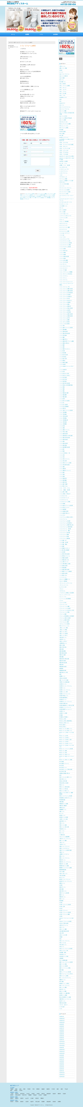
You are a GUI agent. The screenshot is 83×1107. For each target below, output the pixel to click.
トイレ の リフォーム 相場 (65, 244)
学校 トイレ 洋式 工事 (64, 827)
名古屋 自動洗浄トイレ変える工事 (66, 705)
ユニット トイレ (62, 596)
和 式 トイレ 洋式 (63, 752)
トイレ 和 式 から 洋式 (46, 197)
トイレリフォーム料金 (64, 536)
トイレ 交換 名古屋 (63, 331)
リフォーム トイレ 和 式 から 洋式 (66, 610)
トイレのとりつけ (63, 495)
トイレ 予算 (61, 325)
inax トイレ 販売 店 (63, 76)
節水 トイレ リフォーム (64, 985)
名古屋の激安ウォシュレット (65, 709)
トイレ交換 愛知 (63, 544)
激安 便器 (61, 969)
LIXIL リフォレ (62, 91)
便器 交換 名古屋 (63, 653)
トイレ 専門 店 (62, 408)
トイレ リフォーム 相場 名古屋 (66, 315)
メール (25, 146)
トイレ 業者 (61, 451)
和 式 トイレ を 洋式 (63, 735)
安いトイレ (61, 832)
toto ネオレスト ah (63, 121)
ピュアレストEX (62, 587)
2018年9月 (61, 1024)
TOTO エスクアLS (63, 142)
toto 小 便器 (61, 133)
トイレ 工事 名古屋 (63, 416)
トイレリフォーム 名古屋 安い (65, 522)
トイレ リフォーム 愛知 (42, 195)
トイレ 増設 (61, 391)
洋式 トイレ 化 (62, 942)
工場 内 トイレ (62, 844)
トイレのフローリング (64, 497)
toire (60, 101)
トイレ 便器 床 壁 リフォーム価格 (66, 341)
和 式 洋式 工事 (62, 771)
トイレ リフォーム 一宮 (64, 286)
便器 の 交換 (62, 645)
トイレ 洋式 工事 (63, 460)
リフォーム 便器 (62, 614)
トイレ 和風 (61, 387)
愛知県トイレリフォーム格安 (65, 867)
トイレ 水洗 (61, 455)
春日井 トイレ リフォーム (64, 879)
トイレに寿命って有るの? (64, 493)
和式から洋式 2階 (63, 781)
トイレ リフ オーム (63, 275)
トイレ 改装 (61, 441)
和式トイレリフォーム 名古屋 (65, 795)
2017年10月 (61, 1045)
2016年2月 (61, 1047)
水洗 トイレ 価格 (63, 929)
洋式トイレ (61, 946)
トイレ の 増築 (62, 252)
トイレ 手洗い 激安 (63, 431)
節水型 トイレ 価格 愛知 (64, 993)
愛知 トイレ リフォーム (64, 858)
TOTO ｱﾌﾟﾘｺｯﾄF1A (63, 152)
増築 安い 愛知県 (63, 805)
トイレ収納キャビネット (64, 548)
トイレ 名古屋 (62, 364)
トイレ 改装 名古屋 (63, 443)
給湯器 (27, 34)
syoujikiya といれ (63, 97)
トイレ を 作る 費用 (63, 260)
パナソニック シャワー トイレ (65, 583)
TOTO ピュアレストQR (64, 148)
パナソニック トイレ (63, 585)
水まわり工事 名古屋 (63, 923)
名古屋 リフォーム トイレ (64, 693)
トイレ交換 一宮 (62, 540)
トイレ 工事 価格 (47, 199)
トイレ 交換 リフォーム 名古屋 (66, 327)
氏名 (25, 143)
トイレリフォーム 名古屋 (64, 521)
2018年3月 (61, 1035)
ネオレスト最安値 (63, 581)
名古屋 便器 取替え (63, 697)
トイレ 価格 (61, 337)
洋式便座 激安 (62, 952)
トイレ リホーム (23, 197)
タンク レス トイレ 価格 (64, 227)
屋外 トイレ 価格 (63, 840)
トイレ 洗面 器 (62, 468)
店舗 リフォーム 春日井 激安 (65, 850)
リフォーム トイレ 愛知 (64, 612)
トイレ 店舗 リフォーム (64, 429)
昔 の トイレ (62, 877)
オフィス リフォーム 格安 (64, 191)
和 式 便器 (61, 761)
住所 (25, 155)
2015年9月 (61, 1055)
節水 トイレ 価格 (63, 987)
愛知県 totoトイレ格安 (64, 865)
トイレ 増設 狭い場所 (63, 392)
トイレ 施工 (61, 449)
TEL (25, 151)
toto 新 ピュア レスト (63, 137)
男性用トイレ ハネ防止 (64, 983)
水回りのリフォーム (63, 925)
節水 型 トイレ (62, 989)
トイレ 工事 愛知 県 (63, 420)
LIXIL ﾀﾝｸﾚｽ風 (62, 93)
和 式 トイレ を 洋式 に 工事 (65, 739)
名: (41, 143)
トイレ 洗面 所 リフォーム (65, 470)
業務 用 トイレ (62, 896)
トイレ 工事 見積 (63, 422)
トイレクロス (62, 515)
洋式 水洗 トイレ (63, 944)
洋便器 (60, 937)
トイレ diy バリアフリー (64, 233)
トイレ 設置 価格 (63, 480)
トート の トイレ (63, 577)
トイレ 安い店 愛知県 (63, 406)
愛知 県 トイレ (62, 859)
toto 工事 (61, 135)
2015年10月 (61, 1053)
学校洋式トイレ (62, 828)
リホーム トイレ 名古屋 (64, 623)
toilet (60, 99)
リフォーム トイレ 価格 (64, 606)
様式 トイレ (61, 898)
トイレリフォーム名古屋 (64, 532)
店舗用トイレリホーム (64, 854)
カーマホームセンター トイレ (65, 202)
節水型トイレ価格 (63, 995)
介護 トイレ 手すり (63, 635)
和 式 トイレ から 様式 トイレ (65, 728)
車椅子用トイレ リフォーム (65, 999)
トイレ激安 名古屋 (63, 573)
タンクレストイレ (63, 229)
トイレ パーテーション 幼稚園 (65, 271)
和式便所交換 (62, 799)
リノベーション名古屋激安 (65, 598)
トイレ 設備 (61, 476)
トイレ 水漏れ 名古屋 (64, 489)
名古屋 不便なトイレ (63, 695)
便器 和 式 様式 (62, 660)
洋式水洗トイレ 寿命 (63, 956)
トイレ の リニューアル (64, 239)
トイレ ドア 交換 (63, 270)
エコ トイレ (61, 185)
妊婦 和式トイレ (62, 821)
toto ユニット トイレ (63, 125)
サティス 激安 (62, 211)
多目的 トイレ (62, 815)
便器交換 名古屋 (62, 666)
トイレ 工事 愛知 (63, 418)
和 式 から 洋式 (62, 718)
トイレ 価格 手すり (63, 339)
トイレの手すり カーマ (64, 507)
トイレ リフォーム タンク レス (66, 281)
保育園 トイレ (62, 676)
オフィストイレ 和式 (63, 193)
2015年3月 (61, 1066)
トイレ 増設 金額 (63, 396)
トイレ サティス (62, 264)
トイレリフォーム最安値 (64, 538)
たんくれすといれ (63, 167)
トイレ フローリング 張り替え (65, 273)
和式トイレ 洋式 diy (63, 788)
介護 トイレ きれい (63, 631)
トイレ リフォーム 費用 (64, 319)
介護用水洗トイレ (63, 643)
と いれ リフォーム (63, 171)
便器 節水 (61, 664)
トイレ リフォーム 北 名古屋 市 (66, 292)
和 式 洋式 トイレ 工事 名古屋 (65, 769)
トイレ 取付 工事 (63, 358)
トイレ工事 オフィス (63, 561)
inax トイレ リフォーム (64, 74)
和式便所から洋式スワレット (65, 797)
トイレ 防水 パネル (63, 486)
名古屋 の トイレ (63, 684)
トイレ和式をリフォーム (64, 555)
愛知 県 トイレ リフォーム (65, 861)
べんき (60, 174)
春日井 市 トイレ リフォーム (65, 881)
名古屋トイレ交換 (63, 713)
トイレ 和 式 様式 (63, 377)
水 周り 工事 (62, 906)
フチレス (61, 588)
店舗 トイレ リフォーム (64, 846)
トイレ (41, 34)
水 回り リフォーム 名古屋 (65, 912)
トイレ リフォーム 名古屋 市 (65, 296)
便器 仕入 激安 (62, 654)
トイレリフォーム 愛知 (64, 530)
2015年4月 (61, 1065)
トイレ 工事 (28, 199)
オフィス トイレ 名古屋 (64, 189)
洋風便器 (61, 958)
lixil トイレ (61, 79)
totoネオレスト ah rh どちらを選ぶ (66, 156)
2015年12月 (61, 1049)
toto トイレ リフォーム (64, 108)
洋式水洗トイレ (62, 954)
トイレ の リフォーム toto (64, 240)
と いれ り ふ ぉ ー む (64, 169)
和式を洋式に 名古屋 (63, 783)
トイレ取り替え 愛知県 (64, 550)
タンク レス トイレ (63, 225)
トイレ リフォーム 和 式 (64, 298)
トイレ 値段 (61, 347)
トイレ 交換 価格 (63, 329)
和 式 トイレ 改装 (63, 750)
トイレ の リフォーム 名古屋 (65, 242)
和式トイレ (61, 784)
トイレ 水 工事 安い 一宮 (64, 453)
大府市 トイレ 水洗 (63, 819)
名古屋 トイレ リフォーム (64, 689)
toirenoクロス (62, 103)
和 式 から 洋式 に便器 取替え (65, 720)
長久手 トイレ (62, 1001)
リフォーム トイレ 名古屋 (64, 608)
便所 (60, 674)
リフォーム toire (62, 602)
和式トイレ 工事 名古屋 (64, 786)
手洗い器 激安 (62, 875)
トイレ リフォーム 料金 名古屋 (66, 308)
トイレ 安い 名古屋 (63, 404)
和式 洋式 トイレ (63, 779)
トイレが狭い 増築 (63, 491)
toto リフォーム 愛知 (63, 127)
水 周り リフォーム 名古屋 (65, 904)
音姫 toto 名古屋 (62, 1002)
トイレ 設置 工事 (63, 482)
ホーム (13, 34)
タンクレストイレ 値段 (64, 231)
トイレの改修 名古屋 (63, 511)
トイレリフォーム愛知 (64, 534)
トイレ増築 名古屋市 (63, 557)
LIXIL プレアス (62, 89)
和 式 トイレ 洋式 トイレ (64, 754)
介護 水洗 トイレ (63, 637)
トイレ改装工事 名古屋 (64, 569)
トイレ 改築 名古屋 (63, 439)
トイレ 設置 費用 (63, 484)
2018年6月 (61, 1030)
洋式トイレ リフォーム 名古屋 (65, 948)
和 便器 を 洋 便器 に (63, 717)
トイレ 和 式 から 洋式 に (64, 375)
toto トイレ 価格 (62, 110)
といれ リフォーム (63, 173)
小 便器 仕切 (62, 834)
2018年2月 (61, 1037)
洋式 (60, 938)
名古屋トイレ (62, 711)
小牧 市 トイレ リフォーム (65, 838)
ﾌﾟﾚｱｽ (60, 1008)
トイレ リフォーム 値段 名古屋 (66, 290)
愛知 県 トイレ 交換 (63, 863)
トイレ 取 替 (62, 350)
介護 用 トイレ (62, 639)
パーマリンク (26, 200)
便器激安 (61, 668)
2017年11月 (61, 1043)
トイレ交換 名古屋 (63, 542)
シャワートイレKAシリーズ (65, 215)
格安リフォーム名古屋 (64, 893)
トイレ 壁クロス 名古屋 (64, 400)
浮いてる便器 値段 (63, 960)
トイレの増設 (62, 503)
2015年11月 (61, 1051)
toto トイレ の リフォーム (64, 107)
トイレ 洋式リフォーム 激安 (65, 462)
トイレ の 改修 (62, 254)
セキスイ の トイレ (63, 223)
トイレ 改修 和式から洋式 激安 (66, 435)
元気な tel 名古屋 (63, 678)
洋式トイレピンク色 (63, 950)
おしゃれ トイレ (63, 163)
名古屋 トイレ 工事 (63, 691)
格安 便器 (61, 889)
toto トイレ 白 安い (63, 116)
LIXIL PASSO (62, 83)
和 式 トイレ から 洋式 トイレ (65, 730)
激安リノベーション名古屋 (65, 971)
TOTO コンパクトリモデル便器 (66, 144)
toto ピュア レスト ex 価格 (65, 123)
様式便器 (61, 900)
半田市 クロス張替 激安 (64, 682)
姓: (31, 143)
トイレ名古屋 (62, 552)
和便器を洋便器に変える (64, 773)
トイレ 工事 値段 (63, 414)
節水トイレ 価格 (62, 991)
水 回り (61, 908)
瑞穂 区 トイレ (62, 979)
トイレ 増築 (61, 389)
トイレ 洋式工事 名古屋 (64, 464)
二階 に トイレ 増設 (63, 627)
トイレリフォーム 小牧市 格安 (65, 526)
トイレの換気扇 (62, 509)
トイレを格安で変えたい (64, 513)
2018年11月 (61, 1020)
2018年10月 (61, 1022)
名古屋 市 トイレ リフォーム (65, 701)
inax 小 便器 (62, 77)
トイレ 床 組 (62, 425)
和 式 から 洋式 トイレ (64, 722)
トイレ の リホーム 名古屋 (65, 246)
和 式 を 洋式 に (62, 726)
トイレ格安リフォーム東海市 (65, 571)
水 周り (61, 902)
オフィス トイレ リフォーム (65, 187)
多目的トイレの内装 (63, 817)
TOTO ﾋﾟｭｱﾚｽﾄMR (63, 154)
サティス (61, 207)
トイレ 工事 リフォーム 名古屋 (37, 199)
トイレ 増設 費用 (63, 394)
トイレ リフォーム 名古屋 (64, 294)
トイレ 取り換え (38, 197)
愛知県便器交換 (62, 869)
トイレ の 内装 (62, 248)
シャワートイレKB (63, 217)
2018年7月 (61, 1028)
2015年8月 (61, 1057)
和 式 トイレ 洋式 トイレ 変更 (65, 759)
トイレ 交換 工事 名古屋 (64, 333)
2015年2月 (61, 1068)
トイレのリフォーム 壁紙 (64, 501)
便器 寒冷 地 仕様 (63, 662)
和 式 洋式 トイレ (63, 767)
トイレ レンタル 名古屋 (64, 323)
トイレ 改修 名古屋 (63, 433)
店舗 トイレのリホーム (64, 848)
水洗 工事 (61, 933)
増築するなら (62, 807)
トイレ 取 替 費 (62, 352)
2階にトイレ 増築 (63, 68)
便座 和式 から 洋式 (63, 672)
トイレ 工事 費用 (63, 424)
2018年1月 (61, 1039)
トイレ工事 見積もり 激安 (64, 563)
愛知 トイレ (61, 856)
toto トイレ (61, 105)
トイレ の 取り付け (63, 250)
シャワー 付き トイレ (63, 213)
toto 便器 (61, 129)
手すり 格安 (61, 871)
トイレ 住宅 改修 (63, 335)
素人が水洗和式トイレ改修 (65, 997)
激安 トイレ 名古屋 (63, 966)
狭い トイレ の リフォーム (65, 977)
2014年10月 (61, 1076)
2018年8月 (61, 1026)
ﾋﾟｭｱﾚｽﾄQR (61, 1006)
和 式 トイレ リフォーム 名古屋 (66, 748)
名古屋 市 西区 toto (63, 703)
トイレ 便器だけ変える (64, 343)
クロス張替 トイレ (63, 205)
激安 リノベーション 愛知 (64, 968)
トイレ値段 (61, 546)
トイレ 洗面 (61, 466)
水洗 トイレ (61, 927)
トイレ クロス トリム (64, 488)
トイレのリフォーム (63, 499)
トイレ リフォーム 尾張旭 (64, 302)
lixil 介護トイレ (62, 81)
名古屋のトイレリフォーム (65, 707)
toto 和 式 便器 (62, 131)
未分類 (60, 885)
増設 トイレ (61, 811)
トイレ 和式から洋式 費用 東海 (66, 385)
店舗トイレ (61, 852)
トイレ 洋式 (61, 456)
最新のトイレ (62, 883)
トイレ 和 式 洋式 (63, 379)
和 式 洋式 (61, 765)
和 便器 (61, 715)
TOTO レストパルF (63, 150)
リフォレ (61, 600)
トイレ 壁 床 (62, 398)
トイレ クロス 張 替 (63, 262)
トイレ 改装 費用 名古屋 (64, 447)
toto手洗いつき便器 (63, 161)
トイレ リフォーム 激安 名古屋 (39, 196)
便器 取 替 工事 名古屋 (64, 658)
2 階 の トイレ (62, 66)
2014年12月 (61, 1072)
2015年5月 (61, 1063)
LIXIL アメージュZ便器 (64, 85)
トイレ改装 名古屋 (63, 565)
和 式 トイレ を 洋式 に (64, 737)
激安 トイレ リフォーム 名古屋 (66, 962)
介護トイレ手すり (63, 641)
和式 (60, 775)
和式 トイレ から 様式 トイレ (65, 777)
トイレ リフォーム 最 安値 (65, 312)
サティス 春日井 (62, 209)
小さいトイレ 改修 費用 (64, 836)
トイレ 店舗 (61, 427)
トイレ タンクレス (63, 268)
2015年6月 (61, 1061)
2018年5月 (61, 1031)
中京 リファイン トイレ (64, 625)
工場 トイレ (61, 842)
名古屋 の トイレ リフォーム (65, 686)
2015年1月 (61, 1070)
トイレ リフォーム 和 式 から (65, 300)
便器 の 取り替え (63, 647)
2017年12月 (61, 1041)
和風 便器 (61, 801)
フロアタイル (62, 590)
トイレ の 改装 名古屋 (64, 256)
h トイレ (61, 72)
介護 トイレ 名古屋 (63, 633)
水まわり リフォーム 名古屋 (65, 921)
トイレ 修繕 (61, 345)
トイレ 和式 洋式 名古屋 (64, 383)
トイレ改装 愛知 (62, 567)
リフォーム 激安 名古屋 (64, 620)
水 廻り (61, 916)
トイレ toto (61, 235)
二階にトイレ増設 (63, 629)
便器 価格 (61, 656)
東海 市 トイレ (62, 887)
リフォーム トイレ (63, 604)
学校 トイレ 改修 (63, 825)
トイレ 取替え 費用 (63, 362)
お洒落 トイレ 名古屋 (64, 165)
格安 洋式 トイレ (63, 891)
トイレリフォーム (63, 519)
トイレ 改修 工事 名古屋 (64, 437)
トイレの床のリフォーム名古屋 (66, 505)
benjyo (60, 70)
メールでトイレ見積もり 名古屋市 (66, 592)
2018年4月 (61, 1033)
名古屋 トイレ (62, 687)
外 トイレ (61, 813)
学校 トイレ (61, 823)
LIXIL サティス (62, 87)
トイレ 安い (61, 402)
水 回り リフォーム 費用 (64, 914)
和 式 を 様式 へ (62, 724)
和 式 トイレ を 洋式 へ (64, 741)
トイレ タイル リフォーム (64, 266)
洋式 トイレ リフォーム (64, 940)
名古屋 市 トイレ (63, 699)
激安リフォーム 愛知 (63, 975)
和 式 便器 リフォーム (64, 763)
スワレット (61, 219)
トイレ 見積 (61, 474)
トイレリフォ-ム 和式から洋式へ (66, 517)
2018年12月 (61, 1018)
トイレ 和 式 (62, 371)
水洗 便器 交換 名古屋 (64, 931)
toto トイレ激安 (62, 119)
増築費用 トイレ (62, 809)
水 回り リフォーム (63, 910)
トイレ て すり (62, 237)
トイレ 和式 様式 (63, 381)
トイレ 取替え (62, 360)
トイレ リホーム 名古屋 (64, 321)
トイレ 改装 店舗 (63, 445)
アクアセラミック (63, 176)
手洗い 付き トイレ (63, 873)
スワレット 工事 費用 (63, 221)
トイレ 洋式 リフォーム (64, 458)
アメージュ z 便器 (63, 178)
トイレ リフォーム (63, 279)
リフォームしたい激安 (64, 621)
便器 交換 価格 (62, 651)
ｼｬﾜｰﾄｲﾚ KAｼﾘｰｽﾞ (63, 1004)
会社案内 (55, 34)
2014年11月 (61, 1074)
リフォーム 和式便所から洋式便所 (66, 616)
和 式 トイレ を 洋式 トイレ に (65, 743)
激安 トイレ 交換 (63, 964)
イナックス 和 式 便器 (64, 183)
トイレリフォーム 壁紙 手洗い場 (66, 524)
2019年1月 (61, 1016)
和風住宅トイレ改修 (63, 803)
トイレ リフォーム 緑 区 (28, 46)
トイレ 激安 (61, 472)
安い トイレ (61, 830)
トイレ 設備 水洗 (63, 478)
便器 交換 (61, 649)
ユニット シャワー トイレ (64, 594)
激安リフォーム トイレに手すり (66, 973)
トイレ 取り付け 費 (30, 197)
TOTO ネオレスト (63, 146)
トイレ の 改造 (62, 258)
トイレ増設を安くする (64, 559)
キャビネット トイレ (63, 204)
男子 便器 (61, 981)
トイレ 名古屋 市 (63, 369)
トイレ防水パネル (63, 575)
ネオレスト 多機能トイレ (64, 579)
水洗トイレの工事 (63, 935)
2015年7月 (61, 1059)
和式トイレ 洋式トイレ (64, 790)
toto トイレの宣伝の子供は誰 (65, 118)
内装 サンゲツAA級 (63, 680)
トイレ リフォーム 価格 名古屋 (66, 288)
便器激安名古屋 (62, 670)
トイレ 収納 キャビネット (64, 348)
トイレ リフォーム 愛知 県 (65, 306)
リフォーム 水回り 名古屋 (64, 618)
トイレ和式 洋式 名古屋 (64, 554)
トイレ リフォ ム (63, 277)
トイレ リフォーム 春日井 (28, 196)
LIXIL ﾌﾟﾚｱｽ (62, 95)
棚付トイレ (61, 894)
